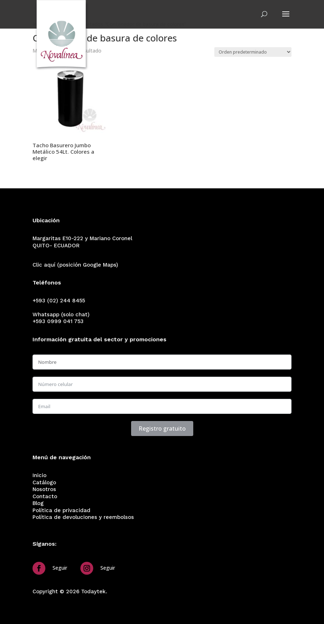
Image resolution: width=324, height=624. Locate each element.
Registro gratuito (162, 428)
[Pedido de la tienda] (252, 52)
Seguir (60, 567)
